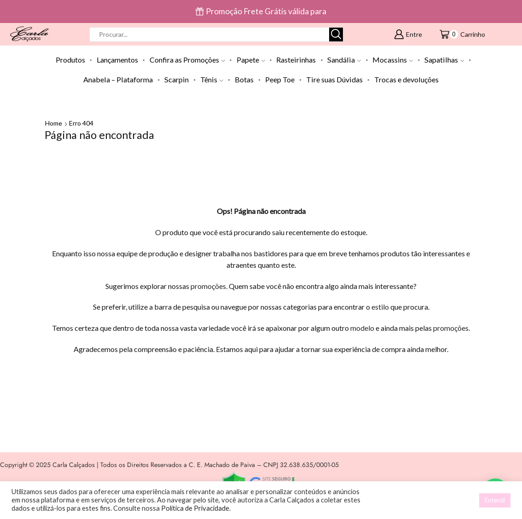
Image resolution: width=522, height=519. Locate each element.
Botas (244, 79)
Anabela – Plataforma (118, 79)
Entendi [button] (495, 500)
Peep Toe (280, 79)
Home (53, 123)
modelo (362, 327)
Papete (251, 59)
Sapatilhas (444, 59)
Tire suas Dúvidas (334, 79)
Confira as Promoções (187, 59)
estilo (380, 306)
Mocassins (392, 59)
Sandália (344, 59)
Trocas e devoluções (406, 79)
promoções (208, 286)
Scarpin (176, 79)
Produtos (70, 59)
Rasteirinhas (296, 59)
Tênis (211, 79)
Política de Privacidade (195, 508)
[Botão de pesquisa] (336, 34)
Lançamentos (117, 59)
